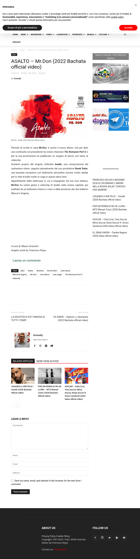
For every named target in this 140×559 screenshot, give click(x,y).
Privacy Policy (49, 536)
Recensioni (37, 34)
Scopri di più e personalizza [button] (22, 27)
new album (44, 274)
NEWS (24, 34)
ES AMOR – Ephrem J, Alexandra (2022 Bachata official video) (71, 318)
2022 (22, 270)
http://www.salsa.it (40, 340)
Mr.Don (33, 274)
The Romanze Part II (73, 274)
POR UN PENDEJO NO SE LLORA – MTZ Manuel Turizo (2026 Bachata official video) (110, 209)
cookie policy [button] (117, 17)
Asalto (30, 270)
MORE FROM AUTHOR (48, 361)
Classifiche (63, 34)
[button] (125, 34)
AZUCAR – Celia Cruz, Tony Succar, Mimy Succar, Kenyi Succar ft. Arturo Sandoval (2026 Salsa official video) (76, 392)
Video (50, 34)
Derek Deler (52, 270)
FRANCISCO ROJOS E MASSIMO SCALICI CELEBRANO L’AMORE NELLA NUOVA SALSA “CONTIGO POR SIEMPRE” (109, 185)
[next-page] (18, 405)
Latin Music (65, 270)
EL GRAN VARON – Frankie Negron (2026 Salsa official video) (110, 234)
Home (15, 34)
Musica (91, 34)
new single (57, 274)
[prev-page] (13, 405)
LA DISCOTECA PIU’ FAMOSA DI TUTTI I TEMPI (28, 318)
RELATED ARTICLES (23, 361)
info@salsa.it (60, 549)
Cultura (104, 34)
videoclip (16, 278)
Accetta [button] (128, 27)
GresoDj (17, 78)
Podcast (17, 42)
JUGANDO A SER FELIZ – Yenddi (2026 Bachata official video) (22, 389)
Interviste (78, 34)
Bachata (40, 270)
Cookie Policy (63, 536)
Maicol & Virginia (20, 274)
